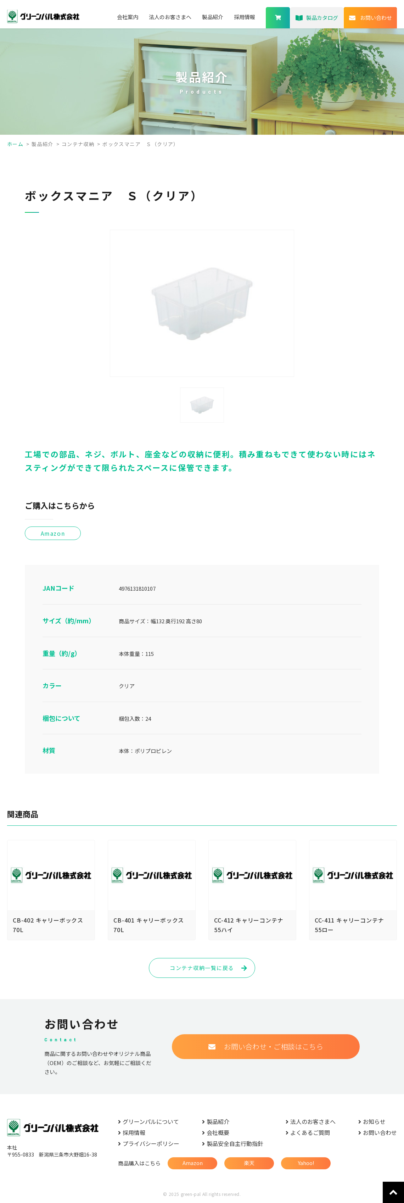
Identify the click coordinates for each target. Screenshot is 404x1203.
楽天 (249, 1162)
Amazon (193, 1162)
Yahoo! (306, 1162)
